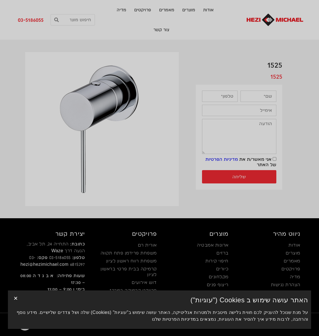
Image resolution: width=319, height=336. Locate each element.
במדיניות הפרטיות (180, 321)
